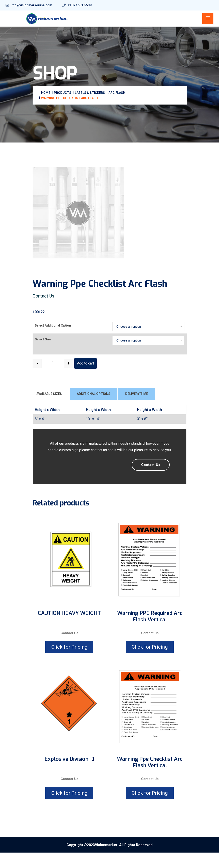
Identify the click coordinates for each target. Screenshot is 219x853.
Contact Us (150, 465)
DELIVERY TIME (136, 394)
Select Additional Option (53, 326)
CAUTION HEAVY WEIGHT (69, 613)
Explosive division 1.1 (69, 759)
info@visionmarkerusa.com (31, 5)
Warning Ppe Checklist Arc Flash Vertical (150, 762)
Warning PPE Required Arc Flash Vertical (149, 616)
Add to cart (85, 364)
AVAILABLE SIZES (49, 394)
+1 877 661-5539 (79, 5)
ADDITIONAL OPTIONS (93, 394)
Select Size (43, 340)
